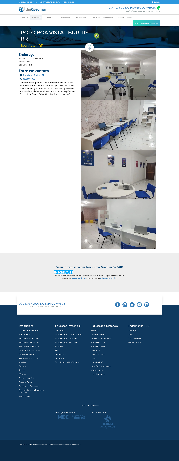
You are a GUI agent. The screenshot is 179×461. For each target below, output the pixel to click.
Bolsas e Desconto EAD (101, 338)
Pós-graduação (97, 334)
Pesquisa (120, 17)
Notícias (22, 362)
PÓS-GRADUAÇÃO (108, 278)
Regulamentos (97, 374)
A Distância (36, 17)
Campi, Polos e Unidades (29, 350)
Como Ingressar (98, 346)
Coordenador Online (27, 378)
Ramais (22, 370)
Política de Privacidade (90, 405)
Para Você (95, 350)
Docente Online (25, 382)
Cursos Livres (97, 370)
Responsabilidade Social (29, 346)
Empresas (59, 358)
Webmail (22, 374)
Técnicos (96, 17)
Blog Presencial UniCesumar (67, 362)
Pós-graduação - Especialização (68, 334)
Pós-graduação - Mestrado (66, 338)
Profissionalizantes (82, 17)
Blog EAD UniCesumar (101, 366)
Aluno (157, 2)
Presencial (24, 17)
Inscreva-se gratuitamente (146, 23)
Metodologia (108, 17)
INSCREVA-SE (63, 272)
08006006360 (27, 78)
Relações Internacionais (29, 342)
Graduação (49, 17)
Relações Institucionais (29, 338)
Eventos (22, 366)
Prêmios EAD (97, 362)
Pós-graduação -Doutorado (67, 342)
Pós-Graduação (65, 17)
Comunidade (60, 354)
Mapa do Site (24, 396)
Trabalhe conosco (26, 354)
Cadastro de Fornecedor (29, 386)
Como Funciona (98, 342)
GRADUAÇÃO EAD (79, 278)
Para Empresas (97, 354)
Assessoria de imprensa (29, 358)
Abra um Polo (68, 2)
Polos (129, 17)
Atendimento (24, 334)
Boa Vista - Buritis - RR (32, 75)
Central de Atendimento (50, 2)
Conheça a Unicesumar (28, 2)
